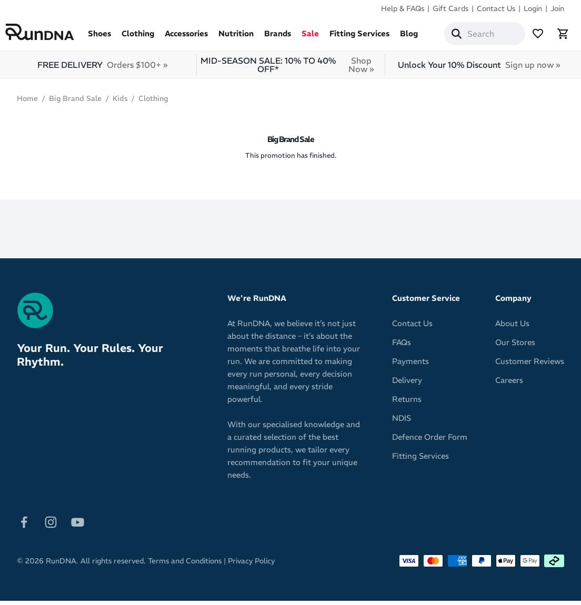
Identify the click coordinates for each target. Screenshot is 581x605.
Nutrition (247, 38)
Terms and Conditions (185, 565)
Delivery (407, 384)
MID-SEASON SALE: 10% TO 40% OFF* (291, 68)
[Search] (468, 35)
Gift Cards (450, 8)
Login (533, 8)
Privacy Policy (251, 565)
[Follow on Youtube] (78, 525)
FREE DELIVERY (102, 69)
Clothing (149, 38)
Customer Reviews (529, 365)
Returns (407, 403)
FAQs (401, 346)
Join (557, 8)
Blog (420, 38)
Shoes (111, 38)
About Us (512, 327)
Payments (410, 365)
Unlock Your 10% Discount (479, 69)
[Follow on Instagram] (51, 525)
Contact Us (496, 8)
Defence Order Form (429, 441)
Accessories (197, 38)
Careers (509, 384)
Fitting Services (371, 38)
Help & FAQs (402, 8)
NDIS (401, 422)
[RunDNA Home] (51, 34)
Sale (321, 38)
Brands (289, 38)
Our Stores (515, 346)
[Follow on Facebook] (24, 525)
